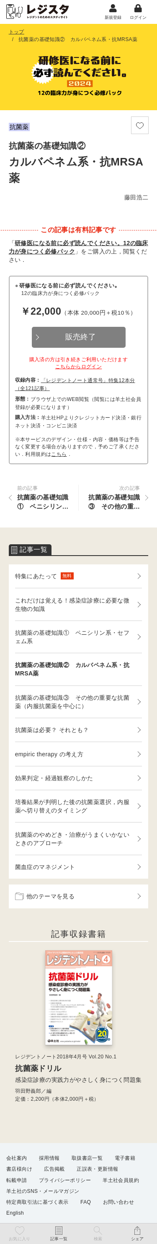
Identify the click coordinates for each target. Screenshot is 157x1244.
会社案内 (16, 1158)
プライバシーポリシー (65, 1180)
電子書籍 (125, 1158)
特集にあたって (44, 575)
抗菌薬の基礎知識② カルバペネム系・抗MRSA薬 (72, 669)
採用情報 (49, 1158)
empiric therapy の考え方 (49, 754)
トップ (16, 32)
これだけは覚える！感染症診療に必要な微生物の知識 (72, 604)
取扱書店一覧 (87, 1158)
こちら (59, 454)
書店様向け (19, 1169)
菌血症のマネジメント (45, 867)
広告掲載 (54, 1169)
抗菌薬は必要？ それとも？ (52, 730)
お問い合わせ (118, 1202)
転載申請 (16, 1180)
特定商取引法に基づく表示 (37, 1202)
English (15, 1213)
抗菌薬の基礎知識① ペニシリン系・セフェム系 (72, 636)
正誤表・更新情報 (97, 1169)
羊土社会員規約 (121, 1180)
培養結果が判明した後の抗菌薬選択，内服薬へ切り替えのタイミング (72, 806)
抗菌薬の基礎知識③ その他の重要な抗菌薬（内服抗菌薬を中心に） (72, 701)
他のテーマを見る (45, 896)
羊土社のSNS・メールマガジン (43, 1191)
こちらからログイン (78, 367)
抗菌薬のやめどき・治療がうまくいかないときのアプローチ (72, 838)
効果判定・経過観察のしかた (54, 778)
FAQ (85, 1202)
